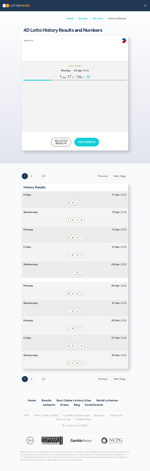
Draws (64, 404)
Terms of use (63, 419)
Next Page (120, 176)
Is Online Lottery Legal (76, 415)
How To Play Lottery (46, 415)
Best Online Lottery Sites (74, 400)
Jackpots (49, 404)
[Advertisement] (75, 106)
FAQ (26, 415)
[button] (145, 5)
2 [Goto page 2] (31, 176)
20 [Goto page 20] (43, 379)
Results (83, 18)
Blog (77, 404)
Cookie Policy (83, 419)
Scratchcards (94, 404)
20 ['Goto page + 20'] (43, 176)
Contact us (116, 415)
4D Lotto (98, 18)
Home (70, 18)
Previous (103, 176)
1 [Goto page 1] (24, 176)
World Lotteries (107, 400)
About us (99, 415)
